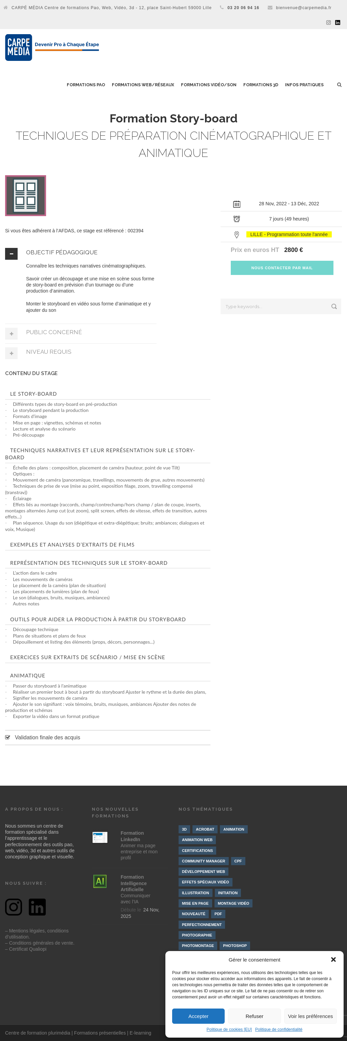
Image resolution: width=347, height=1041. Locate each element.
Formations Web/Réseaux (143, 85)
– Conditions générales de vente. (40, 943)
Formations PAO (86, 85)
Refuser (255, 1016)
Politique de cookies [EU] (229, 1029)
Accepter (198, 1016)
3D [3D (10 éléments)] (184, 829)
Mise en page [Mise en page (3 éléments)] (195, 903)
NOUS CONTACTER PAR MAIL (282, 268)
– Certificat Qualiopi (25, 949)
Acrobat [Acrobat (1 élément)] (205, 829)
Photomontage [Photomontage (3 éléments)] (198, 946)
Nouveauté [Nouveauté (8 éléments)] (193, 914)
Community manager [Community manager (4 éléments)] (203, 861)
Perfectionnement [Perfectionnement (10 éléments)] (202, 925)
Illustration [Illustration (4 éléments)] (195, 893)
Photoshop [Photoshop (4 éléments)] (235, 946)
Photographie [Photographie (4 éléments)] (197, 935)
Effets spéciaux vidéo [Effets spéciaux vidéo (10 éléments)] (205, 882)
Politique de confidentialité (278, 1029)
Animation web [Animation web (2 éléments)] (197, 840)
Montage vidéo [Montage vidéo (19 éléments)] (233, 903)
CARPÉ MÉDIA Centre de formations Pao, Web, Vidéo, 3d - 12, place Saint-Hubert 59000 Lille (112, 7)
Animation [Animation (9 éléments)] (233, 829)
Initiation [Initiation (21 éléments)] (228, 893)
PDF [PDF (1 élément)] (218, 914)
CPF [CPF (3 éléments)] (238, 861)
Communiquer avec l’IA (135, 889)
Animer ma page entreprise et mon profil (139, 845)
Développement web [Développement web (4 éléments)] (203, 872)
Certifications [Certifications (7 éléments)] (197, 851)
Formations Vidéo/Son (209, 85)
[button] (333, 959)
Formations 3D (260, 85)
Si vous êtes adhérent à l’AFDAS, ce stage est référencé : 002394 (74, 230)
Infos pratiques (304, 85)
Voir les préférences (310, 1016)
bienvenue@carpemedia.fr (304, 7)
